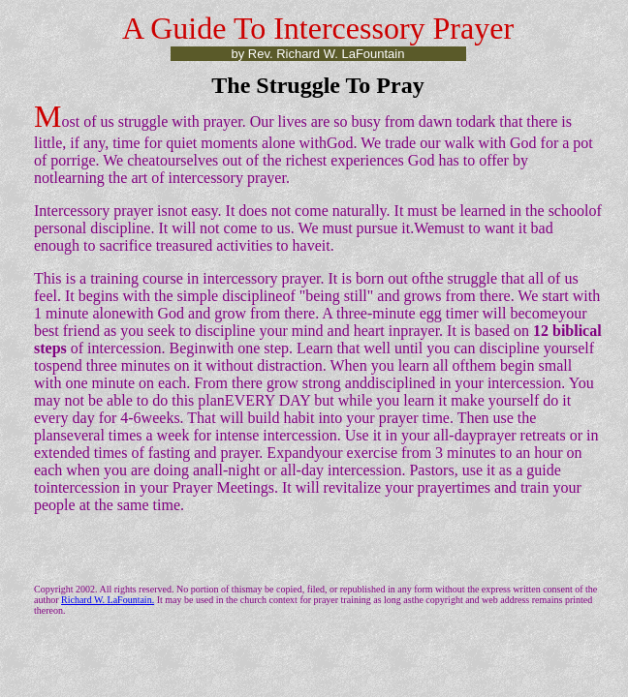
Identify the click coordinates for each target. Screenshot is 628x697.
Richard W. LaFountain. (107, 599)
